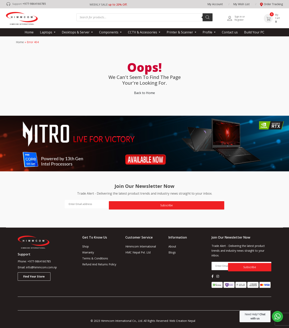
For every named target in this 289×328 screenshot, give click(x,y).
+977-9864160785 (34, 4)
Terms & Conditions (95, 258)
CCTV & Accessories (143, 32)
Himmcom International (140, 246)
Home (29, 32)
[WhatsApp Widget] (277, 316)
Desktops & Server (76, 32)
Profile (208, 32)
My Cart (277, 16)
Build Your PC (254, 32)
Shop (85, 246)
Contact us (230, 32)
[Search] (208, 17)
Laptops (46, 32)
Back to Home (144, 93)
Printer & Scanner (180, 32)
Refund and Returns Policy (99, 264)
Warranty (88, 252)
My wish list (241, 4)
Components (109, 32)
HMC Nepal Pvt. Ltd (138, 252)
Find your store (34, 276)
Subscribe (200, 204)
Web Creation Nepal (183, 321)
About (172, 246)
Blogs (172, 252)
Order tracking (273, 4)
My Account (215, 4)
